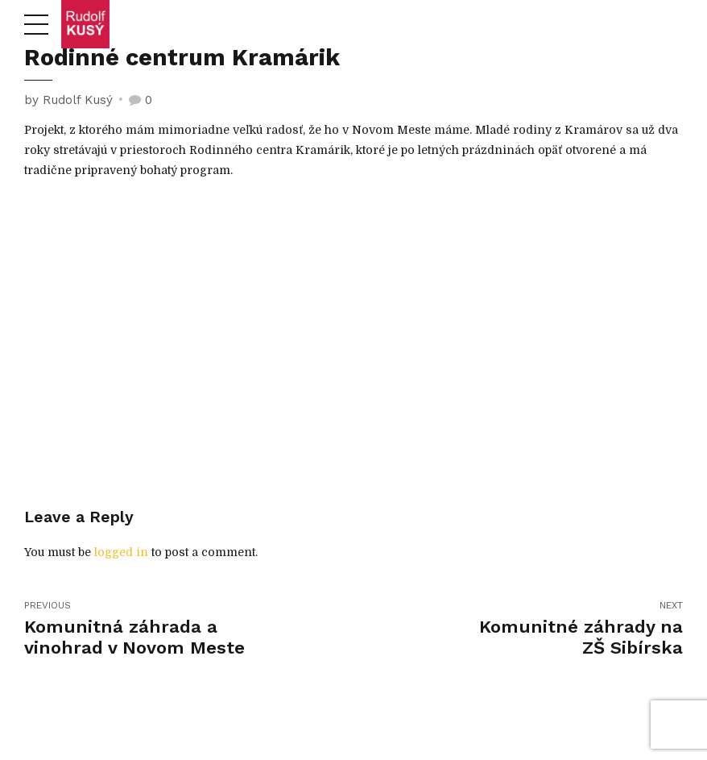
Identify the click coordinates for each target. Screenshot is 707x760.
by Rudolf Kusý (68, 100)
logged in (121, 552)
